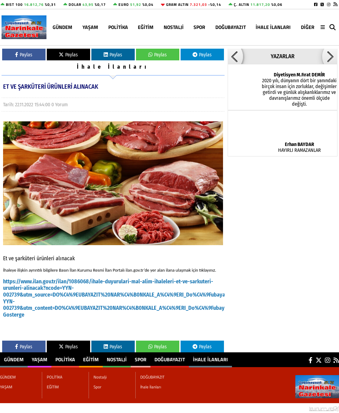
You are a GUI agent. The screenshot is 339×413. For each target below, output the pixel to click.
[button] (235, 56)
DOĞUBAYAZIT (230, 27)
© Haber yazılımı (306, 408)
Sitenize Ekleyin (50, 408)
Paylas (23, 55)
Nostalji (174, 27)
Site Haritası (15, 408)
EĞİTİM (146, 27)
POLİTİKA (118, 27)
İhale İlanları (273, 27)
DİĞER (307, 27)
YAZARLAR (282, 56)
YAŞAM (90, 27)
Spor (199, 27)
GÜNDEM (62, 27)
